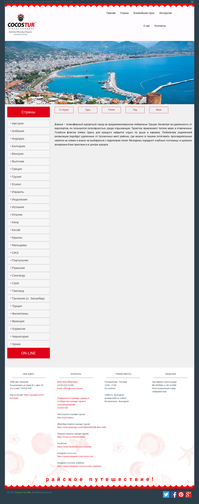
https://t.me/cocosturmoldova (71, 437)
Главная (111, 13)
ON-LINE (28, 353)
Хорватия (18, 328)
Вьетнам (18, 161)
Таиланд (18, 290)
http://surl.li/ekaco (65, 417)
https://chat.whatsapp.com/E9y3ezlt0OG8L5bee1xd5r (81, 427)
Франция (18, 321)
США (15, 283)
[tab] (28, 123)
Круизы (17, 237)
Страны (124, 13)
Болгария (18, 146)
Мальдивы (19, 245)
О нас (146, 25)
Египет (16, 184)
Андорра (18, 138)
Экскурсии (165, 13)
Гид (135, 109)
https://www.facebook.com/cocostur (74, 447)
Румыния (18, 268)
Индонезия (19, 199)
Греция (17, 169)
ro (192, 1)
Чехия (16, 344)
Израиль (18, 192)
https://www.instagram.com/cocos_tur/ (75, 456)
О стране (64, 109)
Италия (17, 214)
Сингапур (18, 275)
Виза (158, 109)
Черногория (20, 336)
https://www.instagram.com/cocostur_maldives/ (79, 466)
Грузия (16, 176)
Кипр (15, 222)
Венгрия (18, 153)
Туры (87, 109)
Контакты (160, 25)
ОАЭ (15, 252)
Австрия (18, 123)
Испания (18, 207)
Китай (16, 230)
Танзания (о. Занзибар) (28, 298)
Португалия (20, 260)
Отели (111, 109)
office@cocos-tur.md (73, 388)
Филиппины (20, 313)
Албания (18, 131)
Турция (17, 306)
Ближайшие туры (144, 13)
